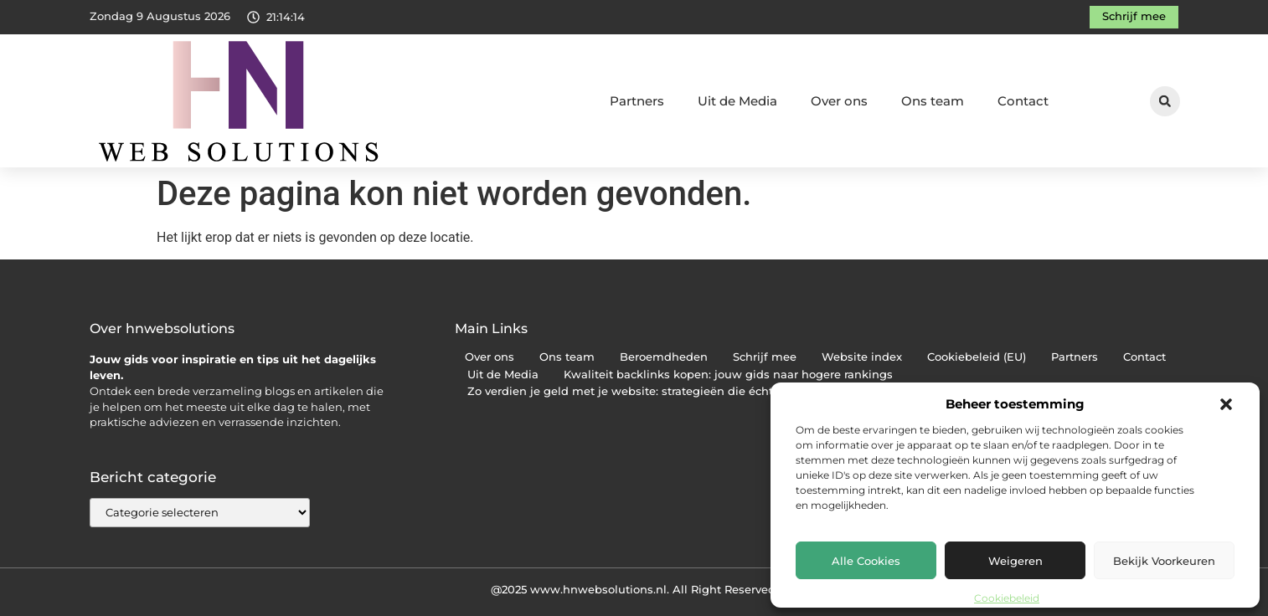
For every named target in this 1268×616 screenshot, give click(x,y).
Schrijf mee (764, 357)
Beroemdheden (664, 357)
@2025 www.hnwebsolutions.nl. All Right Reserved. (634, 589)
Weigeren (1015, 560)
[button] (1226, 404)
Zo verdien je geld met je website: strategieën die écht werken (642, 391)
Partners (637, 101)
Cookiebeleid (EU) (976, 357)
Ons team (932, 101)
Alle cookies (866, 560)
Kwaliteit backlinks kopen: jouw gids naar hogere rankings (728, 374)
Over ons (839, 101)
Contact (1023, 101)
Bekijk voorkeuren (1164, 560)
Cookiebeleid (1006, 598)
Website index (862, 357)
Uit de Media (737, 101)
